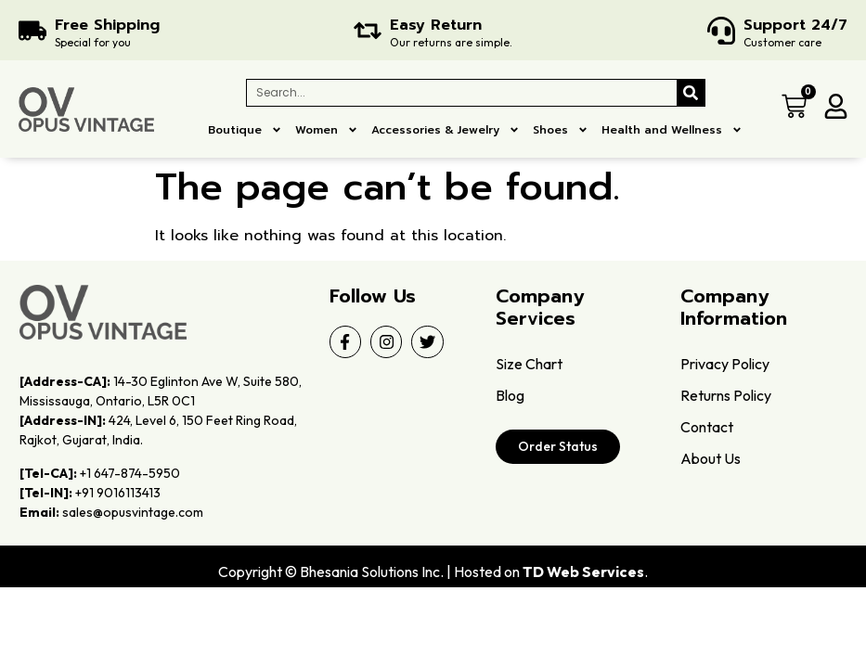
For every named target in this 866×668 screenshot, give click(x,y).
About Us (710, 458)
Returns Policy (725, 395)
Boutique (245, 130)
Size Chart (529, 363)
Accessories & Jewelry (445, 130)
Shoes (560, 130)
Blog (510, 395)
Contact (706, 427)
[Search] (690, 93)
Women (326, 130)
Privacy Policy (724, 363)
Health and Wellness (672, 130)
